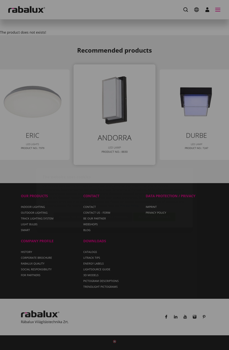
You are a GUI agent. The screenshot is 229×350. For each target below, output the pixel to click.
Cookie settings (72, 194)
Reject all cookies (112, 194)
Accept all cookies (154, 194)
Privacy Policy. (129, 183)
